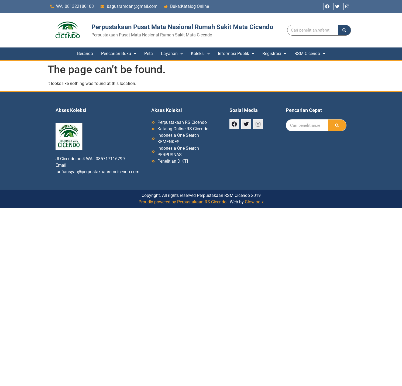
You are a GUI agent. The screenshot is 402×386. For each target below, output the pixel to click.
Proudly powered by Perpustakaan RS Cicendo (182, 201)
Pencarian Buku (118, 53)
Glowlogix (254, 201)
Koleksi (200, 53)
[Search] (344, 30)
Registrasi (274, 53)
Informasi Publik (236, 53)
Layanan (172, 53)
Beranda (85, 53)
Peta (148, 53)
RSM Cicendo (309, 53)
